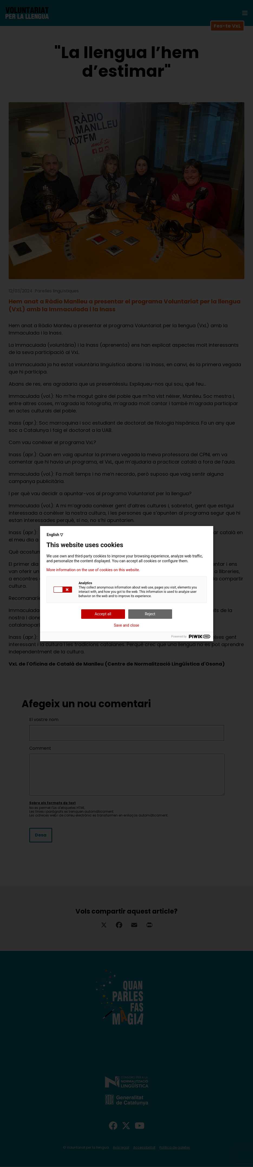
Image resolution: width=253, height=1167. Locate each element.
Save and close (126, 625)
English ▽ (55, 535)
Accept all (103, 614)
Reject (150, 614)
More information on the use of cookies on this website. (93, 570)
